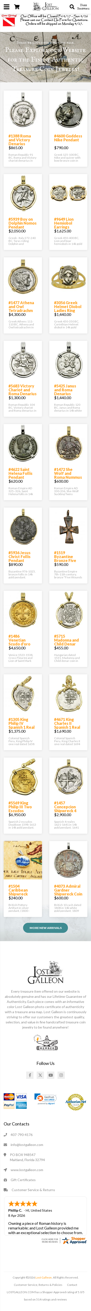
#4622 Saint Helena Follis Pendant (20, 473)
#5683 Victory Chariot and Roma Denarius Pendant (22, 392)
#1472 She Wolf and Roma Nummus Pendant (68, 475)
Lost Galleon (43, 1277)
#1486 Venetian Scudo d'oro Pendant (19, 642)
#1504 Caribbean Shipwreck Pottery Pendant (18, 894)
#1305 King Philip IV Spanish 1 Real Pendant (21, 725)
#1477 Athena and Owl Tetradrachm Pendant (21, 308)
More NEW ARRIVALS (46, 928)
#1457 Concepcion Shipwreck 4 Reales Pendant (65, 811)
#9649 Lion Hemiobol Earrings (64, 223)
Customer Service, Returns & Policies (38, 1285)
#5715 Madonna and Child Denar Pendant (66, 642)
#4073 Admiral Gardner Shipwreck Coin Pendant (68, 892)
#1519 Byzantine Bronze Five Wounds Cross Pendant (67, 560)
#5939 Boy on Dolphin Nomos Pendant (22, 223)
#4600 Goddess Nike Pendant (68, 138)
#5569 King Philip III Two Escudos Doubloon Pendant (20, 811)
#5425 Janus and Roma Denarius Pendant (65, 392)
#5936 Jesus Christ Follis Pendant (19, 556)
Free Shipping (83, 6)
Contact (72, 1285)
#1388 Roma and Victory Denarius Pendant (19, 142)
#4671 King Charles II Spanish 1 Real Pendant (67, 725)
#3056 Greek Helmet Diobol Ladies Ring (68, 306)
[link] (45, 1099)
